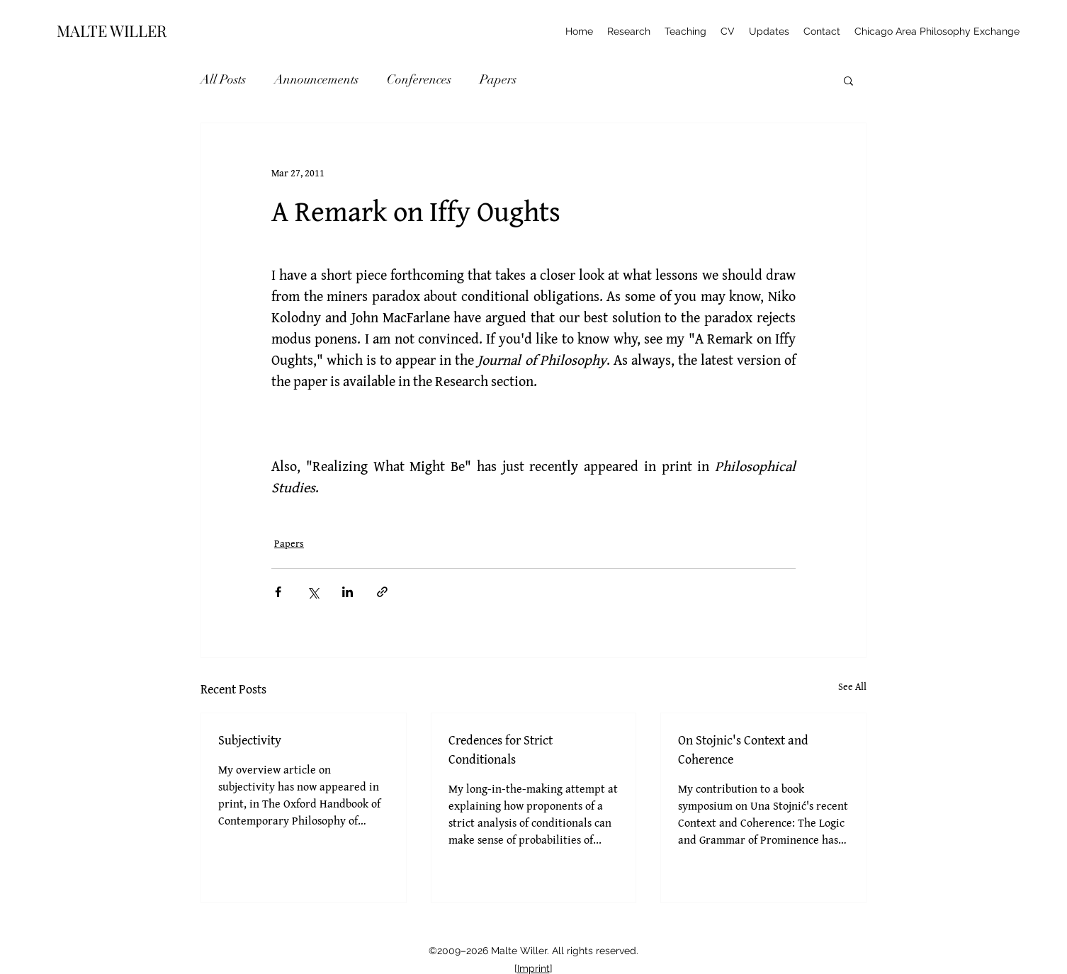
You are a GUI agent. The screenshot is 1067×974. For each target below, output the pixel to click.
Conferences (419, 79)
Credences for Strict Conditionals (500, 749)
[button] (848, 80)
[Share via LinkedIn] (347, 592)
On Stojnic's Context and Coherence (743, 749)
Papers (498, 79)
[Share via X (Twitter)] (313, 592)
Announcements (316, 79)
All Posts (223, 79)
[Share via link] (382, 592)
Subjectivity (249, 739)
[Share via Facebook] (278, 592)
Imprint (533, 968)
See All (852, 686)
